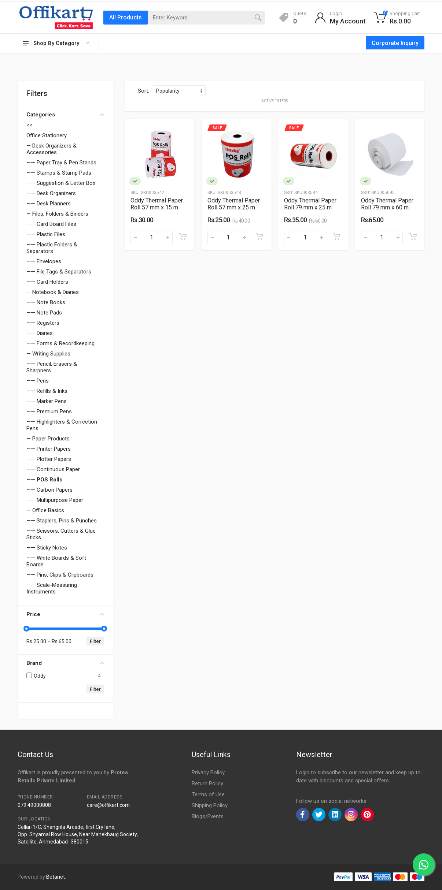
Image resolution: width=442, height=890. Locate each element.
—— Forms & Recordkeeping (60, 343)
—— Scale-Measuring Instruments (51, 588)
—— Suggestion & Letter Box (60, 183)
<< (29, 125)
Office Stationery (46, 135)
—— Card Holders (47, 282)
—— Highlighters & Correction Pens (61, 425)
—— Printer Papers (48, 449)
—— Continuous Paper (53, 469)
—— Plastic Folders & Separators (51, 247)
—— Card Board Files (51, 224)
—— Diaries (39, 333)
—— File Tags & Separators (58, 271)
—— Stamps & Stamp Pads (58, 173)
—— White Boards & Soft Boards (56, 561)
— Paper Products (48, 438)
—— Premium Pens (49, 411)
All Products (125, 17)
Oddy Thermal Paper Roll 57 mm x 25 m (233, 204)
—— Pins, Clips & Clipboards (59, 574)
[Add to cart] (182, 236)
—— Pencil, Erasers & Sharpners (51, 367)
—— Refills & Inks (46, 391)
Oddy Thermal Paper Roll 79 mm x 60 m (387, 204)
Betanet (55, 877)
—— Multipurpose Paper (54, 500)
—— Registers (42, 323)
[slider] (26, 629)
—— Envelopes (43, 261)
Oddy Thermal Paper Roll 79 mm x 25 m (310, 204)
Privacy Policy (208, 772)
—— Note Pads (44, 312)
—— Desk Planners (48, 203)
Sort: (143, 90)
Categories (65, 114)
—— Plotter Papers (48, 459)
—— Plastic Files (45, 234)
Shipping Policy (210, 805)
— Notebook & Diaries (52, 292)
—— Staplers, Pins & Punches (61, 520)
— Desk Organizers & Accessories (51, 149)
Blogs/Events (208, 816)
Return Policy (207, 783)
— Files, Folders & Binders (57, 214)
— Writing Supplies (48, 353)
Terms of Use (208, 794)
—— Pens (37, 380)
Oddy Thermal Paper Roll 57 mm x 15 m (156, 204)
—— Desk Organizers (51, 193)
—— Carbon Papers (49, 490)
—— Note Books (45, 302)
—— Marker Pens (46, 401)
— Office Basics (45, 510)
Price (65, 614)
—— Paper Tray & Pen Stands (61, 162)
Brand (65, 663)
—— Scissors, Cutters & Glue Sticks (61, 534)
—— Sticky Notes (46, 547)
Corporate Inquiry (395, 43)
